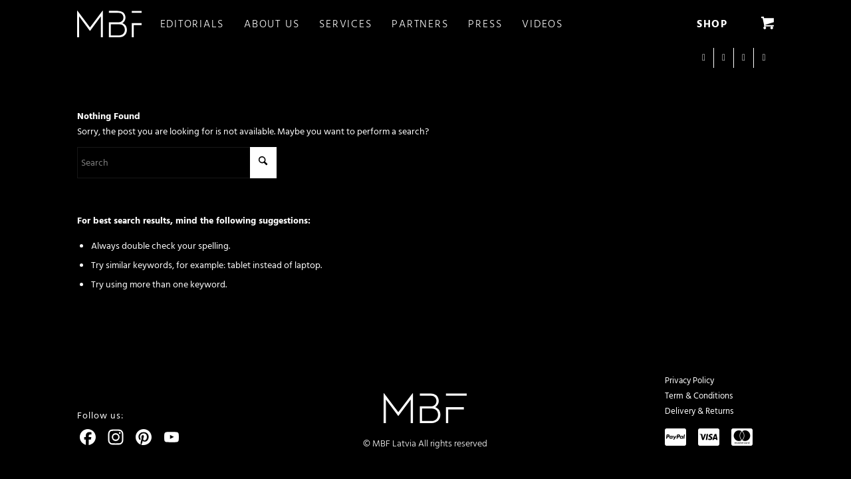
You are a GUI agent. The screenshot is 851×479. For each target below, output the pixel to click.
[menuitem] (202, 24)
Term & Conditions (699, 396)
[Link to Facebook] (723, 58)
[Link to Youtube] (743, 58)
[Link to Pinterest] (764, 58)
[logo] (109, 24)
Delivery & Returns (699, 411)
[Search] (177, 162)
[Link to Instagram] (703, 58)
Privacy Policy (689, 380)
